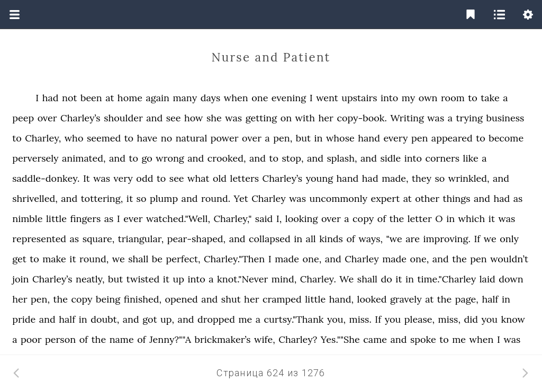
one (259, 98)
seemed (104, 138)
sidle (390, 158)
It (86, 178)
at (109, 98)
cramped (282, 299)
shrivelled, (35, 198)
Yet (241, 198)
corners (442, 158)
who (74, 138)
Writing (406, 118)
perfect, (183, 259)
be (157, 259)
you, (336, 319)
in (318, 138)
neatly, (90, 279)
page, (466, 299)
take (490, 98)
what (198, 178)
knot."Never (242, 279)
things (457, 198)
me (245, 319)
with (305, 118)
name (122, 339)
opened (181, 299)
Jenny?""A (170, 339)
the (397, 218)
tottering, (102, 198)
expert (385, 198)
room (453, 98)
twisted (143, 279)
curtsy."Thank (294, 319)
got (149, 319)
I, (279, 218)
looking (301, 218)
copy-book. (362, 118)
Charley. (318, 279)
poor (31, 339)
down (511, 279)
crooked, (226, 158)
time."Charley (446, 279)
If (477, 239)
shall (138, 259)
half (490, 299)
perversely (35, 158)
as (518, 198)
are (412, 239)
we (490, 239)
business (505, 118)
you (393, 319)
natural (191, 138)
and (154, 118)
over (47, 118)
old (220, 178)
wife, (264, 339)
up (179, 279)
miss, (449, 319)
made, (395, 178)
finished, (142, 299)
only (509, 239)
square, (99, 239)
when (236, 98)
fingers (85, 218)
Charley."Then (234, 259)
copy (363, 218)
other (427, 198)
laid (487, 279)
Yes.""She (340, 339)
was (233, 118)
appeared (452, 138)
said (264, 218)
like (470, 158)
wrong (170, 158)
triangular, (141, 239)
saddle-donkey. (45, 178)
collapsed (270, 239)
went (327, 98)
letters (244, 178)
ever (132, 218)
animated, (83, 158)
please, (419, 319)
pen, (282, 138)
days (211, 98)
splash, (342, 158)
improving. (446, 239)
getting (261, 118)
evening (289, 98)
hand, (341, 299)
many (185, 98)
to (472, 98)
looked (371, 299)
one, (312, 259)
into (389, 98)
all (311, 239)
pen (419, 138)
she (214, 118)
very (123, 178)
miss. (360, 319)
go (146, 158)
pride (23, 319)
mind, (284, 279)
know (513, 319)
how (193, 118)
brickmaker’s (222, 339)
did (471, 319)
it (130, 198)
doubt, (105, 319)
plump (164, 198)
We (346, 279)
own (428, 98)
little (56, 218)
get (19, 259)
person (60, 339)
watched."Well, (178, 218)
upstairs (359, 98)
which (471, 218)
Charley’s (80, 118)
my (408, 98)
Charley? (297, 339)
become (506, 138)
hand (369, 138)
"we (394, 239)
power (225, 138)
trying (469, 118)
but (303, 138)
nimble (27, 218)
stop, (292, 158)
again (157, 98)
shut (231, 299)
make (54, 259)
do (386, 279)
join (20, 279)
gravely (406, 299)
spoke (423, 339)
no (166, 138)
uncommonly (338, 198)
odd (144, 178)
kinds (331, 239)
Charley (268, 198)
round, (94, 259)
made (287, 259)
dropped (216, 319)
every (395, 138)
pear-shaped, (196, 239)
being (108, 299)
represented (39, 239)
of (381, 218)
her (326, 118)
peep (23, 118)
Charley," (232, 218)
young (319, 178)
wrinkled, (469, 178)
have (147, 138)
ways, (370, 239)
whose (340, 138)
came (375, 339)
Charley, (43, 138)
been (91, 98)
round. (215, 198)
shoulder (123, 118)
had (50, 98)
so (440, 178)
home (130, 98)
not (69, 98)
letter (420, 218)
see (173, 118)
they (421, 178)
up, (167, 319)
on (286, 118)
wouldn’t (509, 259)
